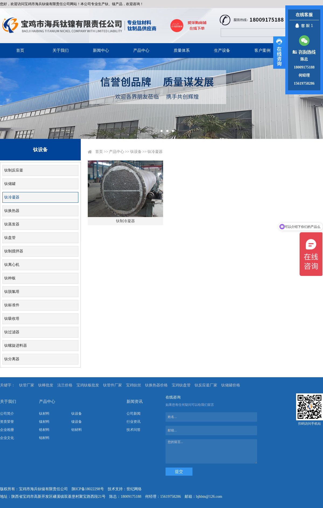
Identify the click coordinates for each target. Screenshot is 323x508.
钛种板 (10, 278)
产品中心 (141, 50)
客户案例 (262, 50)
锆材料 (44, 430)
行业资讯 (134, 422)
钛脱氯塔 (11, 292)
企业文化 (7, 438)
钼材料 (44, 438)
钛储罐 (10, 184)
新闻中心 (101, 50)
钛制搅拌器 (13, 251)
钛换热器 (11, 211)
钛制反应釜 (13, 170)
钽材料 (76, 430)
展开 (279, 52)
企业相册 (7, 430)
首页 (20, 50)
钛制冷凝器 (125, 221)
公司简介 (7, 413)
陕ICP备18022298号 (88, 489)
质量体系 (182, 50)
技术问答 (134, 430)
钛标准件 (11, 305)
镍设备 (76, 422)
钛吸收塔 (11, 319)
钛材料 (44, 413)
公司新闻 (134, 413)
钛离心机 (11, 265)
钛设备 (136, 152)
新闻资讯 (135, 401)
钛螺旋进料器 (15, 346)
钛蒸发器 (11, 224)
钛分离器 (11, 359)
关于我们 (60, 50)
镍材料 (44, 422)
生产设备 (222, 50)
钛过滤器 (11, 332)
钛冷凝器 (11, 197)
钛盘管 (10, 238)
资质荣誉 (7, 422)
